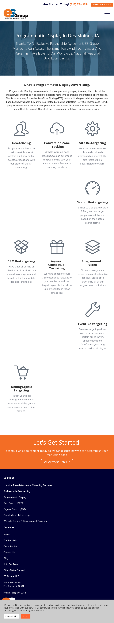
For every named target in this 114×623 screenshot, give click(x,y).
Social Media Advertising (17, 515)
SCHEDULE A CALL (102, 4)
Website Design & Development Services (25, 521)
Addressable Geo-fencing (17, 491)
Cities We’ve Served (14, 570)
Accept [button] (26, 616)
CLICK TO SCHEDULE (57, 462)
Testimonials (10, 540)
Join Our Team (11, 564)
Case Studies (11, 546)
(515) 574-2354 (79, 4)
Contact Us (9, 552)
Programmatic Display (15, 497)
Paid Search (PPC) (13, 503)
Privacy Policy (11, 616)
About (7, 534)
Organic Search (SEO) (15, 509)
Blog (6, 558)
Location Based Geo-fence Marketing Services (28, 485)
